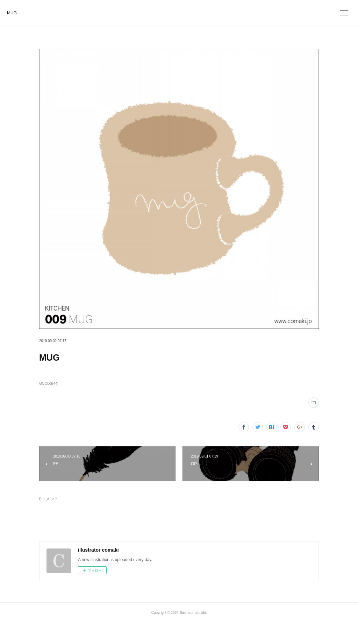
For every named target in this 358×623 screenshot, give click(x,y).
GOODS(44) (48, 383)
